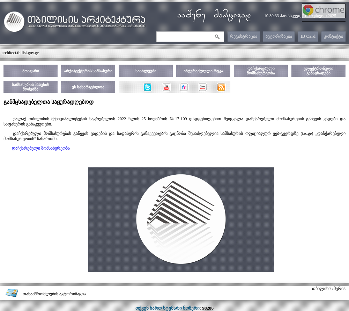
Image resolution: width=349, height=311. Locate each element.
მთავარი (30, 71)
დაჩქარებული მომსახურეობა (261, 70)
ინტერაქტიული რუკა (203, 71)
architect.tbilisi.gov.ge (20, 52)
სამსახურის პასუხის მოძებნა (31, 86)
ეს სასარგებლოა (88, 87)
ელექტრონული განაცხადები (318, 70)
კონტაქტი (333, 36)
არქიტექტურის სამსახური (88, 71)
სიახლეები (145, 71)
